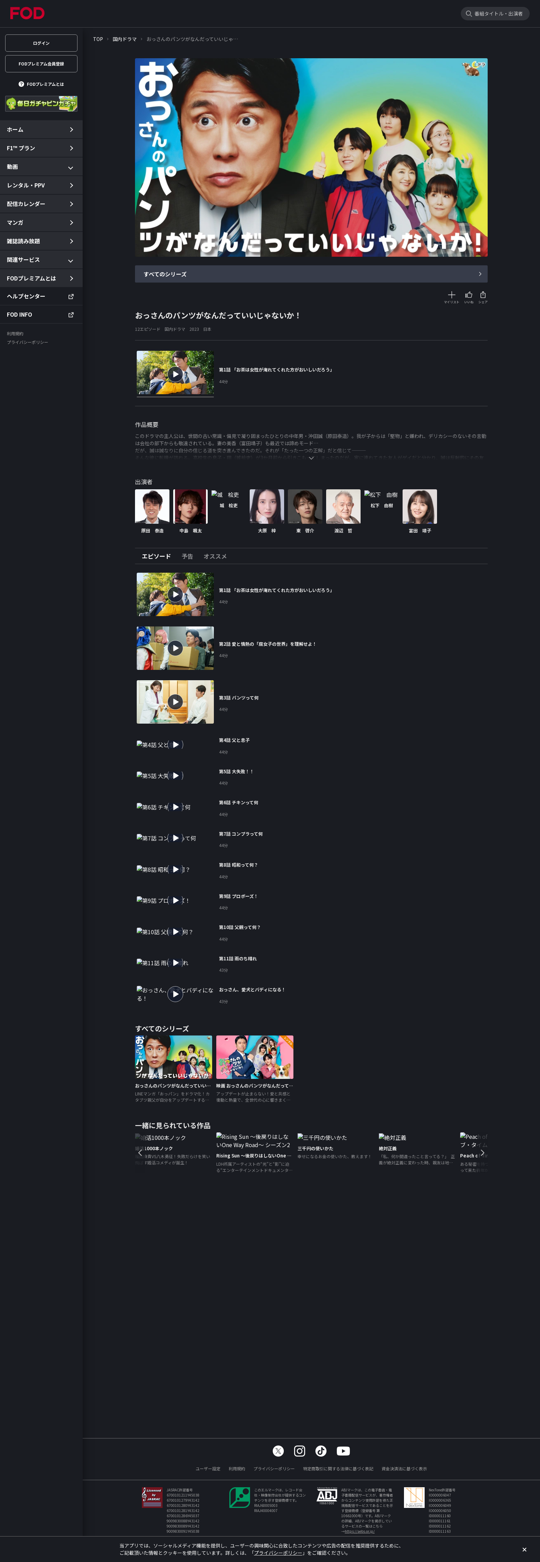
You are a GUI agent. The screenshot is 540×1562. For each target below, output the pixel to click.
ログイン (41, 43)
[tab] (159, 556)
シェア (483, 302)
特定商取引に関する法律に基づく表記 (338, 1468)
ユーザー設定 (208, 1468)
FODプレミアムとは (45, 84)
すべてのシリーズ (165, 274)
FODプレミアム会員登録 (41, 64)
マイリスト (451, 302)
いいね (469, 302)
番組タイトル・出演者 (499, 13)
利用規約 (237, 1468)
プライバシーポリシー (274, 1468)
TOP (98, 38)
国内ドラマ (125, 38)
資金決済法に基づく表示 (404, 1468)
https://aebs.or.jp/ (360, 1531)
